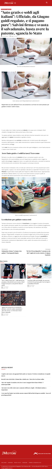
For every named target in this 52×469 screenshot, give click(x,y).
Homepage (10, 462)
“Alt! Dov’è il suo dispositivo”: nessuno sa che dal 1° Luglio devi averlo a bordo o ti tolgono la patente (38, 252)
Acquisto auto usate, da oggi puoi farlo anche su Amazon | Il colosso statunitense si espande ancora (25, 375)
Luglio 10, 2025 (5, 315)
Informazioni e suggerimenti (6, 9)
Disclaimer (3, 462)
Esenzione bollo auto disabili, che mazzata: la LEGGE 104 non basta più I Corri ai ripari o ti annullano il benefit (39, 282)
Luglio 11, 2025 (5, 288)
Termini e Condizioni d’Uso (35, 462)
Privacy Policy (17, 462)
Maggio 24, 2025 (14, 36)
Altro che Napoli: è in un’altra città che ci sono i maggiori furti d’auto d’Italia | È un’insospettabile (22, 383)
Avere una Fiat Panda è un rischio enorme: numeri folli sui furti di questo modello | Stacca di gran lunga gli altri (26, 394)
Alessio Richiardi (31, 285)
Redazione (24, 462)
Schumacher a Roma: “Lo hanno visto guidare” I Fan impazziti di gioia (14, 251)
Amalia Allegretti (5, 36)
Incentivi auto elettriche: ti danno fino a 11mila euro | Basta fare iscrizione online (22, 379)
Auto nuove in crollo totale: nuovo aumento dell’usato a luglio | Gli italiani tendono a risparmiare (23, 389)
